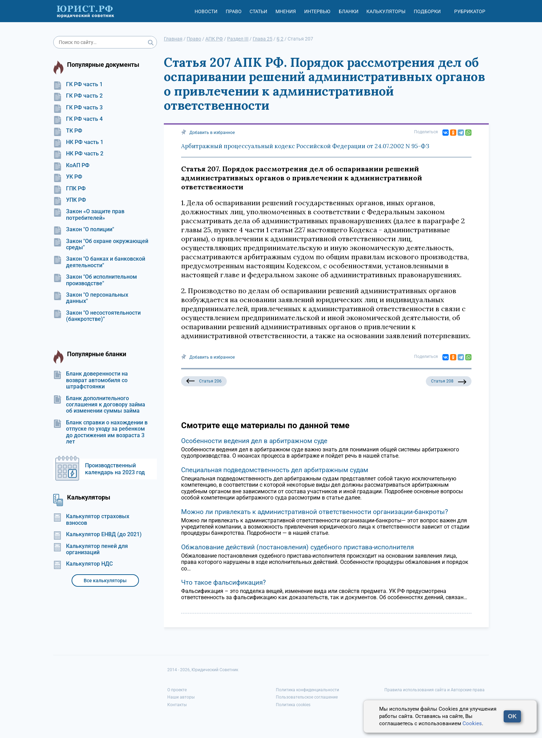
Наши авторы (181, 697)
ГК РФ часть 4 (78, 119)
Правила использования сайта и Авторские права (434, 689)
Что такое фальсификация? (223, 582)
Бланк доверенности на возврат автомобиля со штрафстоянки (90, 380)
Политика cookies (293, 704)
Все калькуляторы (105, 580)
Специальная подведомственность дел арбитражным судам (274, 470)
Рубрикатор (469, 11)
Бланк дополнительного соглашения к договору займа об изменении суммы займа (99, 404)
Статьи (258, 11)
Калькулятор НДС (83, 564)
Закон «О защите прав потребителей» (88, 214)
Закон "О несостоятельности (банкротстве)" (97, 316)
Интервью (317, 11)
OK (512, 716)
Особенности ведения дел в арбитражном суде (254, 441)
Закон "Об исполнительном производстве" (95, 280)
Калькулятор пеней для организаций (90, 549)
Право (234, 11)
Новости (206, 11)
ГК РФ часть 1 (78, 84)
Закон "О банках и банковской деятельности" (99, 262)
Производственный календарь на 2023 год (115, 469)
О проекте (177, 689)
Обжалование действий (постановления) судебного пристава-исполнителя (297, 547)
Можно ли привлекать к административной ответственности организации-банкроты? (314, 512)
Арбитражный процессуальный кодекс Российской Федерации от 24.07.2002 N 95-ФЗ (305, 146)
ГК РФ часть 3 (78, 108)
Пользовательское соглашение (307, 697)
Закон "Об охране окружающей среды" (100, 244)
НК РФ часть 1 (78, 142)
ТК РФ (67, 131)
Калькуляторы (385, 11)
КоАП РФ (71, 165)
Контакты (177, 704)
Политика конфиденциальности (307, 689)
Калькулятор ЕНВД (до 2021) (97, 534)
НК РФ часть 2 (78, 154)
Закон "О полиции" (83, 229)
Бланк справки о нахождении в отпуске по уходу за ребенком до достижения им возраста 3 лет (100, 432)
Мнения (285, 11)
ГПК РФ (69, 189)
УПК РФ (69, 200)
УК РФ (67, 177)
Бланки (348, 11)
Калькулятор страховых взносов (91, 519)
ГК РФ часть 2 (78, 96)
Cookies (472, 723)
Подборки (427, 11)
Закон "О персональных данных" (90, 298)
